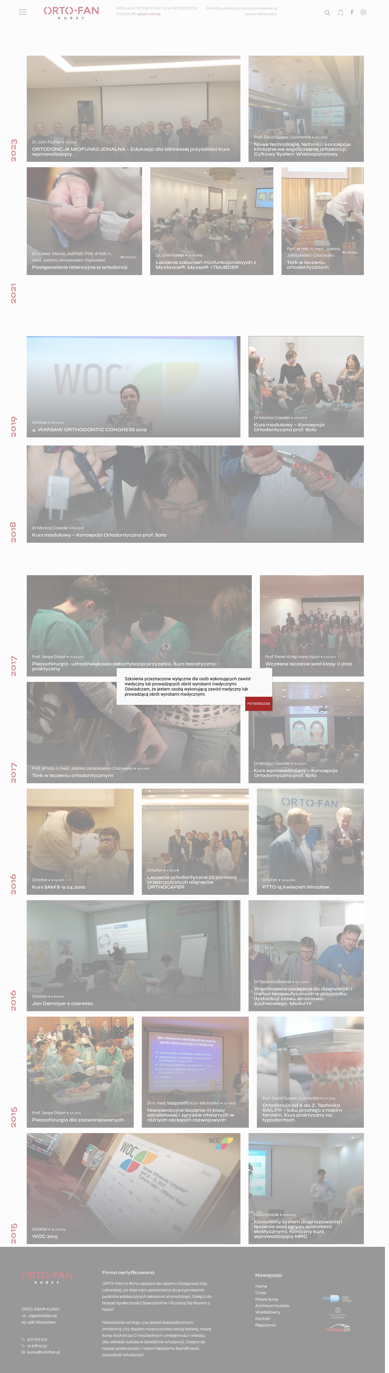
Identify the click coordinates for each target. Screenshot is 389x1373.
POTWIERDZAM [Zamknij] (258, 704)
